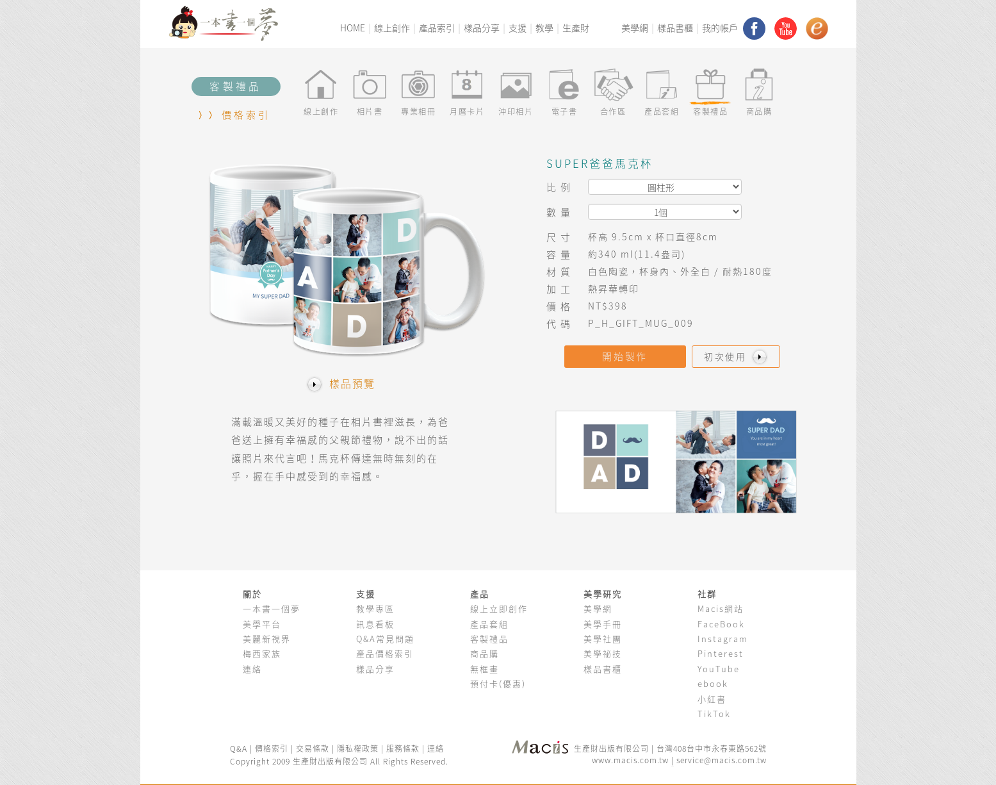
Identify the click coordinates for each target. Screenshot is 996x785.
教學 (544, 28)
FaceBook (721, 624)
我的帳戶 (720, 28)
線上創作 (392, 28)
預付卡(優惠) (498, 683)
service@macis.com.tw (721, 760)
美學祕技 (603, 653)
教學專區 (375, 608)
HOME (352, 28)
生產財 (575, 28)
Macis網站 (721, 608)
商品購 (484, 653)
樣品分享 (482, 28)
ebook (713, 683)
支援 (518, 28)
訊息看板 (375, 624)
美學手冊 (603, 624)
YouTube (719, 669)
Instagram (723, 638)
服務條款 (403, 748)
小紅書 (712, 699)
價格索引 (246, 115)
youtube (785, 28)
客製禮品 (489, 638)
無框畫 (484, 669)
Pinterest (721, 653)
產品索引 (437, 28)
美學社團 (603, 638)
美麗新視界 (267, 638)
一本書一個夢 (271, 608)
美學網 (634, 28)
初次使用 (737, 356)
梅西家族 (262, 653)
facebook (754, 28)
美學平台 (262, 624)
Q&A (240, 748)
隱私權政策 (358, 748)
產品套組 (489, 624)
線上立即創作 (499, 608)
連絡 (252, 669)
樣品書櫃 (675, 28)
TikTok (714, 713)
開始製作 (625, 356)
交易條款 (312, 748)
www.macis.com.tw (630, 760)
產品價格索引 (385, 653)
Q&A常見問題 (385, 638)
